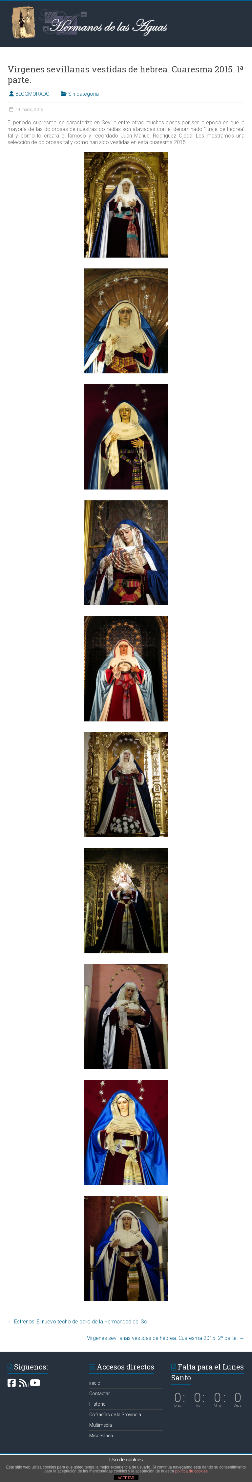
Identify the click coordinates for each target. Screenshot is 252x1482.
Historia (97, 1404)
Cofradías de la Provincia (115, 1414)
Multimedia (100, 1425)
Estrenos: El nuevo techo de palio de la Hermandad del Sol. (79, 1322)
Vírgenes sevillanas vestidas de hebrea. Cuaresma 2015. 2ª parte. (165, 1338)
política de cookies (191, 1471)
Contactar (99, 1393)
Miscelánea (101, 1435)
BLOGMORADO (32, 94)
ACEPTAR (125, 1478)
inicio (94, 1383)
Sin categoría (83, 94)
